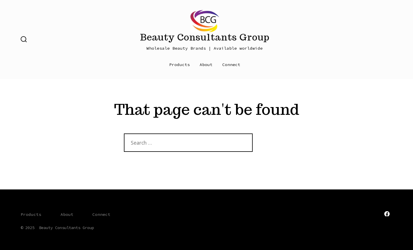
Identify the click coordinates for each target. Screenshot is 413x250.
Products (179, 64)
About (206, 64)
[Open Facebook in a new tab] (386, 213)
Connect (231, 64)
